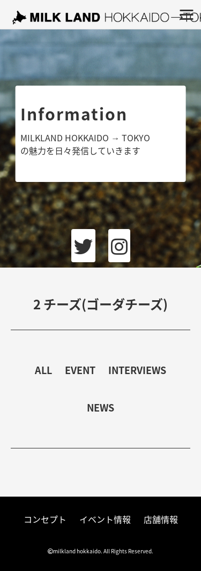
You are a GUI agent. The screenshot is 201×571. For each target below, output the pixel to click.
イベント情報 (105, 519)
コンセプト (45, 519)
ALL (43, 370)
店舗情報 (161, 519)
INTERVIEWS (137, 370)
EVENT (80, 370)
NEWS (100, 407)
